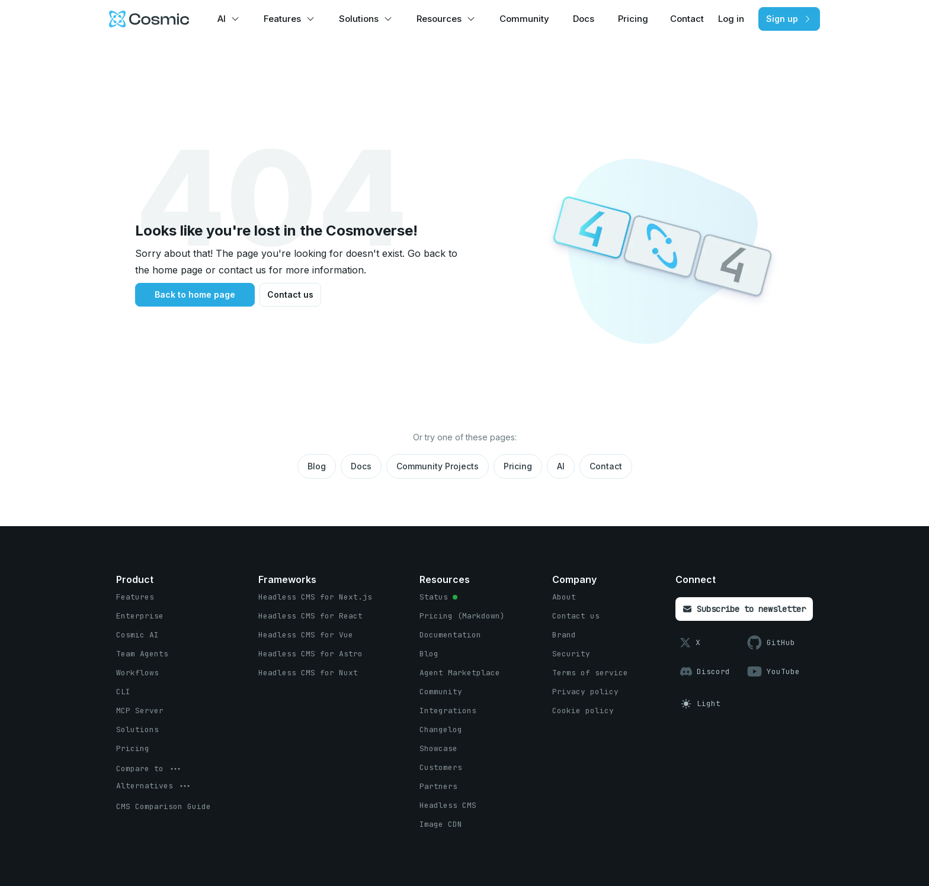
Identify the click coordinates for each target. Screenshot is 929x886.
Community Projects (437, 466)
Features (282, 18)
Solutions (359, 18)
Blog (316, 466)
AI (221, 18)
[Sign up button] (789, 19)
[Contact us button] (290, 295)
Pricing (633, 18)
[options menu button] (149, 769)
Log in (731, 18)
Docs (583, 18)
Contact (687, 18)
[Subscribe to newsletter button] (744, 609)
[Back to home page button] (195, 295)
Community (524, 18)
